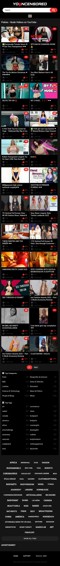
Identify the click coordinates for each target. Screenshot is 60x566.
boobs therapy (26, 527)
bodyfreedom (43, 439)
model (41, 484)
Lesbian (15, 386)
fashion (45, 463)
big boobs (43, 449)
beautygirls (43, 430)
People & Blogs (15, 396)
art (15, 406)
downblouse (42, 490)
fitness (51, 484)
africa (15, 425)
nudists (43, 435)
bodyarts (43, 421)
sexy (15, 449)
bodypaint (43, 416)
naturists (15, 439)
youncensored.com (27, 562)
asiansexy (15, 435)
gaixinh (31, 479)
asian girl (47, 506)
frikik (23, 511)
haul (22, 479)
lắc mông (36, 500)
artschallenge (15, 430)
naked (15, 411)
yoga (39, 468)
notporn (38, 522)
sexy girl (29, 468)
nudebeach (15, 444)
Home (15, 556)
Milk (15, 382)
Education (43, 386)
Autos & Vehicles (43, 382)
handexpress (33, 517)
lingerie (29, 490)
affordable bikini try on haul (18, 522)
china (43, 411)
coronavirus (43, 406)
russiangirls (43, 425)
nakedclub (41, 527)
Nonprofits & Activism (43, 377)
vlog (36, 463)
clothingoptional (43, 444)
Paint (15, 377)
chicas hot (26, 474)
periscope (29, 532)
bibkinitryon (10, 527)
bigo (55, 474)
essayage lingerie (42, 473)
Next (36, 367)
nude (26, 506)
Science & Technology (15, 391)
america (15, 421)
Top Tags (8, 403)
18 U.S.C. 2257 (41, 556)
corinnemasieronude (13, 495)
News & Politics (43, 391)
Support (27, 556)
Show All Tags (30, 538)
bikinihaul (25, 463)
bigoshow (50, 522)
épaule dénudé (10, 479)
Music (43, 396)
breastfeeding (46, 511)
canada (15, 416)
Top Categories (11, 373)
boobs (25, 500)
